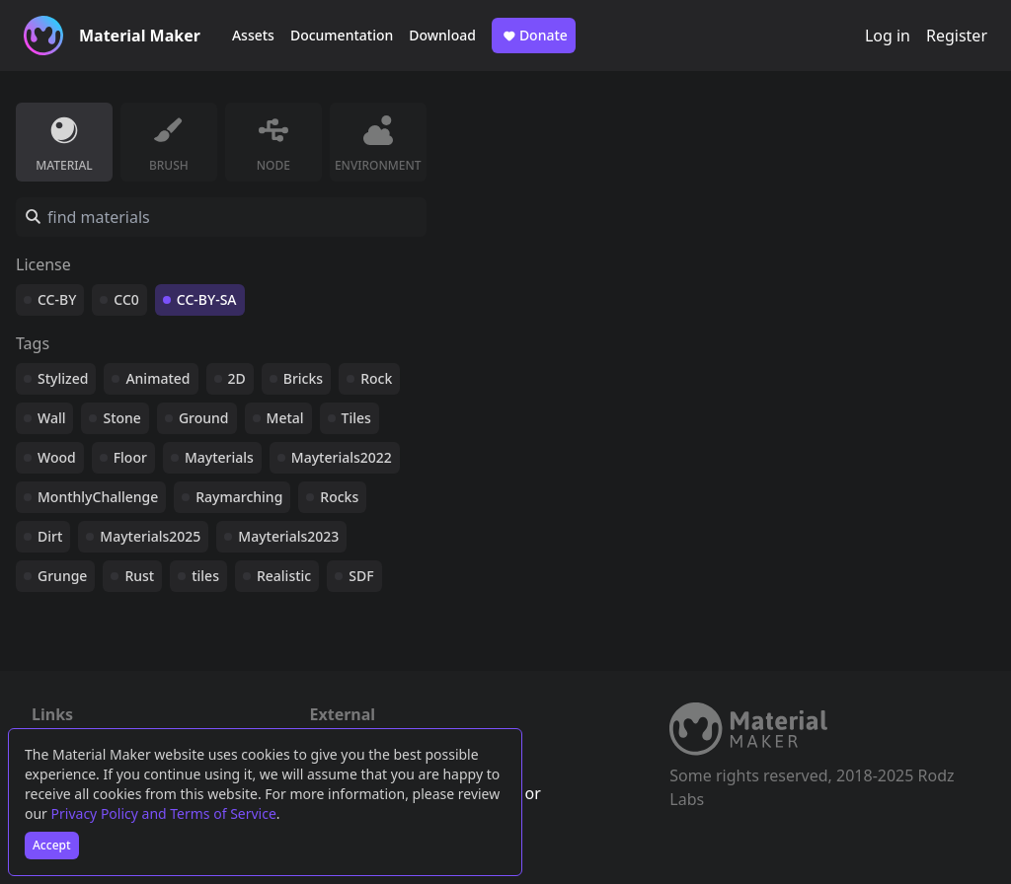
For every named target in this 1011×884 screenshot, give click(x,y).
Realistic (284, 575)
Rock (376, 378)
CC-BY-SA (207, 299)
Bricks (303, 378)
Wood (57, 457)
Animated (157, 378)
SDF (361, 575)
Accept (52, 845)
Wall (51, 417)
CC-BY (57, 299)
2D (237, 378)
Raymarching (238, 496)
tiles (205, 575)
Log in (887, 35)
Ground (204, 417)
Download (442, 35)
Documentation (341, 35)
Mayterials (219, 457)
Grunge (62, 575)
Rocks (339, 496)
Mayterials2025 (150, 536)
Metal (285, 417)
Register (956, 35)
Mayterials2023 (288, 536)
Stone (121, 417)
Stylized (63, 378)
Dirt (50, 536)
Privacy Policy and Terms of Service (163, 813)
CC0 (126, 299)
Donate (534, 35)
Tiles (356, 417)
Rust (139, 575)
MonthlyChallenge (98, 496)
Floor (130, 457)
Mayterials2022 (341, 457)
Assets (253, 35)
